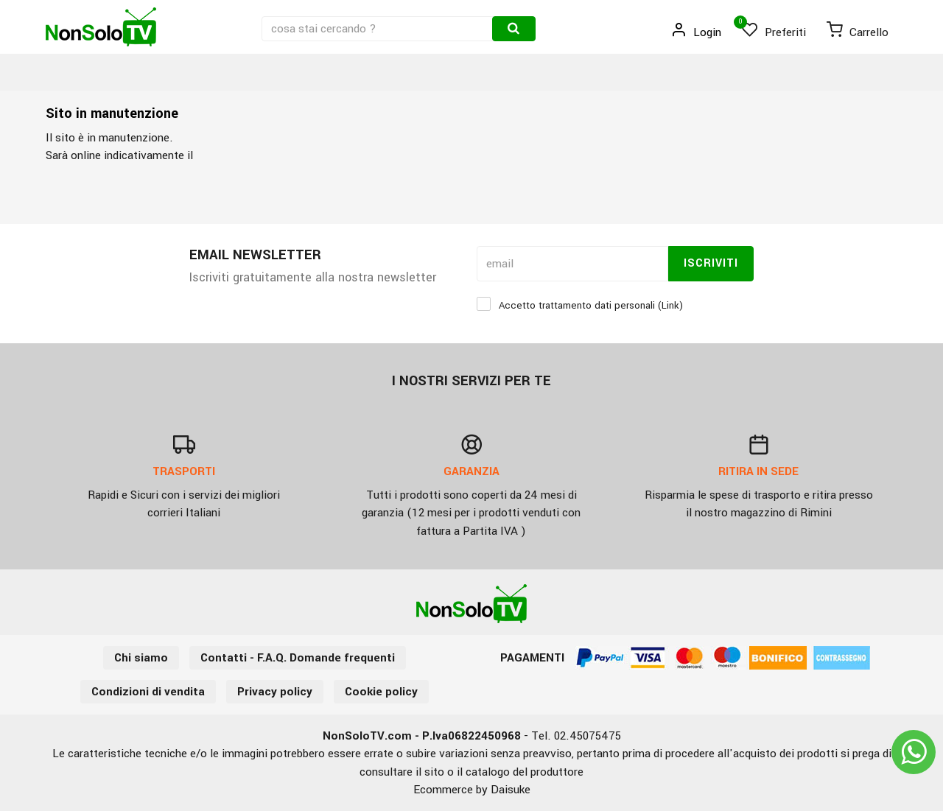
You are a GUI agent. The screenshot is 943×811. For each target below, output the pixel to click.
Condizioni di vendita (148, 692)
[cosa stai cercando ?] (378, 28)
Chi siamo (141, 658)
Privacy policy (274, 692)
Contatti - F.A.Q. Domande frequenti (297, 658)
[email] (572, 263)
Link (670, 305)
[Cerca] (514, 28)
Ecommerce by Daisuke (471, 790)
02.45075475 (587, 736)
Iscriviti (711, 263)
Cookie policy (381, 692)
